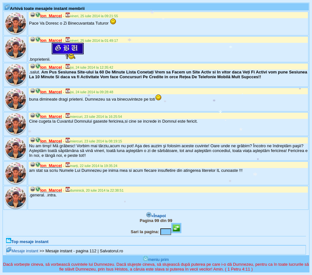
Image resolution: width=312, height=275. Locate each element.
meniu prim (156, 259)
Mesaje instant (22, 250)
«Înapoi (156, 215)
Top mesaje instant (27, 241)
